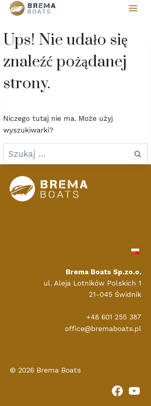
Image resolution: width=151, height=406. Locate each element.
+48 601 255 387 (113, 317)
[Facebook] (117, 390)
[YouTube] (134, 390)
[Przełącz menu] (133, 8)
